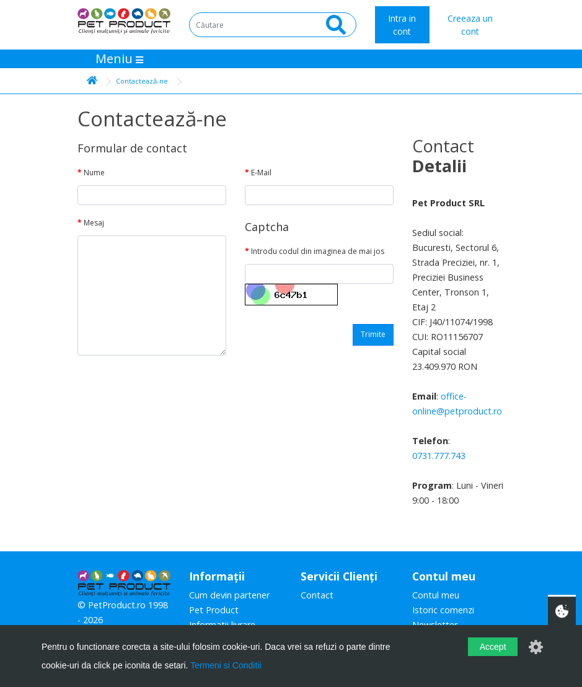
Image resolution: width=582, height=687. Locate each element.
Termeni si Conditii (225, 665)
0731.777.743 (438, 456)
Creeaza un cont (470, 24)
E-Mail (261, 172)
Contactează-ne (142, 80)
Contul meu (435, 595)
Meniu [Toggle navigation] (119, 58)
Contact (317, 595)
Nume (94, 172)
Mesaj (94, 222)
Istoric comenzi (443, 610)
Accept (493, 647)
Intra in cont (402, 24)
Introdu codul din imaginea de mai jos (317, 251)
